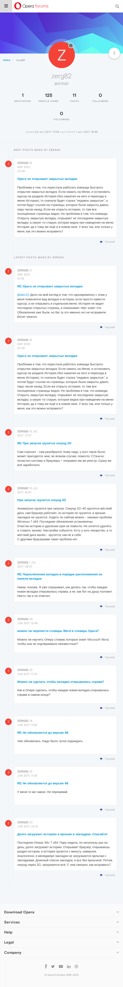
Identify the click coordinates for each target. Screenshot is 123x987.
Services (12, 922)
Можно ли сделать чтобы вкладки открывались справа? (60, 681)
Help (8, 932)
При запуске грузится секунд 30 (41, 500)
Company (12, 952)
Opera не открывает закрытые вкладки (47, 178)
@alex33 (23, 294)
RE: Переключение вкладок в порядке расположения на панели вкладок (59, 576)
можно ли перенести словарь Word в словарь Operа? (58, 631)
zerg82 (22, 162)
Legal (9, 942)
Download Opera (19, 912)
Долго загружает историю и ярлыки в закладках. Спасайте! (62, 834)
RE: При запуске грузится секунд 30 (44, 443)
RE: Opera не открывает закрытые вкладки (50, 286)
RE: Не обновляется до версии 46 (42, 732)
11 (74, 95)
